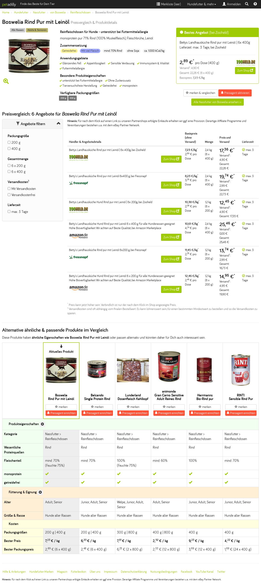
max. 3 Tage (20, 212)
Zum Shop (245, 70)
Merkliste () (169, 4)
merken (61, 407)
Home (5, 12)
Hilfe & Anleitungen (14, 571)
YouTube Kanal (204, 571)
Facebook (186, 571)
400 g (16, 149)
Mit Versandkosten (24, 189)
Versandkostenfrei (23, 195)
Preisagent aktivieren (235, 93)
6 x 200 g (19, 166)
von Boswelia (58, 12)
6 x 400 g (19, 172)
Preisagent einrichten (61, 413)
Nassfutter (39, 12)
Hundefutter (21, 12)
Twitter (221, 571)
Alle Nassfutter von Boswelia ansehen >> (217, 102)
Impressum (110, 571)
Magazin (62, 571)
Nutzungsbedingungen (163, 571)
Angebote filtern (30, 124)
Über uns (95, 571)
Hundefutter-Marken (41, 571)
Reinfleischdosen (80, 12)
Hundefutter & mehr (201, 4)
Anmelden (231, 4)
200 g (16, 142)
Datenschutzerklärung (134, 571)
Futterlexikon (78, 571)
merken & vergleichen (200, 93)
